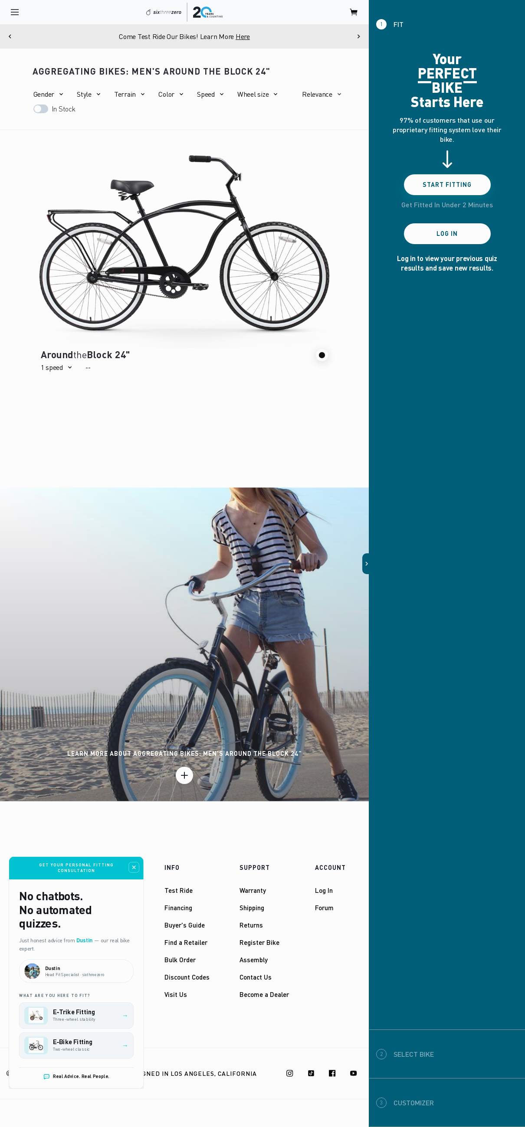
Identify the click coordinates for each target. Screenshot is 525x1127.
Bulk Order (180, 960)
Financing (178, 907)
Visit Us (175, 994)
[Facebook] (332, 1073)
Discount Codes (187, 977)
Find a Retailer (185, 942)
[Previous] (10, 36)
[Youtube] (353, 1073)
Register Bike (259, 942)
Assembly (254, 960)
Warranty (253, 890)
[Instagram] (289, 1073)
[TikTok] (311, 1073)
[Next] (359, 36)
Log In (324, 890)
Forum (324, 907)
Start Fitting (447, 184)
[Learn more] (184, 775)
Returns (251, 925)
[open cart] (354, 12)
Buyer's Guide (184, 925)
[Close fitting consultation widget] (133, 867)
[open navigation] (14, 12)
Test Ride (178, 890)
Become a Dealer (264, 994)
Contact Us (256, 977)
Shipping (252, 907)
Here (243, 36)
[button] (48, 94)
